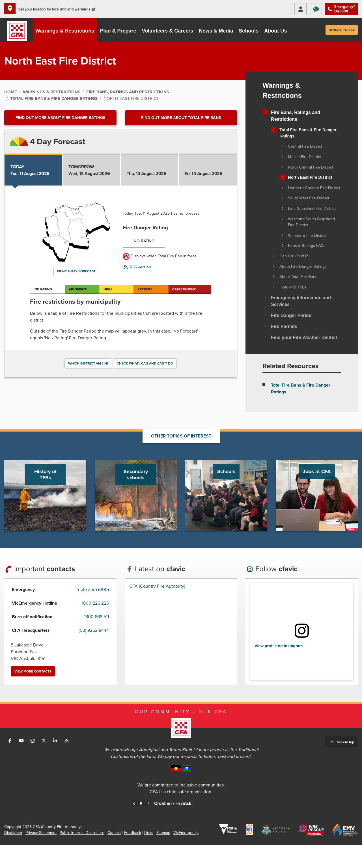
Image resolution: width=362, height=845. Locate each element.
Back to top (345, 742)
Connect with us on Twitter (44, 740)
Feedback (132, 832)
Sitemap (163, 832)
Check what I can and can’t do (145, 363)
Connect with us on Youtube (21, 740)
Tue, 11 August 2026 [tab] (29, 170)
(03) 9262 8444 (94, 630)
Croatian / (178, 803)
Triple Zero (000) (92, 589)
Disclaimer (13, 832)
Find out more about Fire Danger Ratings (60, 117)
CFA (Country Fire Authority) (157, 586)
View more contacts (32, 671)
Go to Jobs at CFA (317, 495)
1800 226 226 (95, 603)
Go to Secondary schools (136, 495)
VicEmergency (186, 832)
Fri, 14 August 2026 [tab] (204, 170)
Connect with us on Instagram (32, 740)
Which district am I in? (88, 363)
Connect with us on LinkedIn (55, 740)
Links (148, 832)
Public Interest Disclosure (82, 832)
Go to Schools (226, 495)
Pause (141, 803)
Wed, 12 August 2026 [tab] (89, 170)
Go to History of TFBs (45, 495)
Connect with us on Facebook (10, 740)
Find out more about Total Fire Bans (181, 117)
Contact (114, 832)
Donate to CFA (342, 30)
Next (148, 803)
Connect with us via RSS (66, 740)
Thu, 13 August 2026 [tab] (147, 170)
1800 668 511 (96, 617)
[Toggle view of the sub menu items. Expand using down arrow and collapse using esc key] (265, 112)
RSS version (140, 267)
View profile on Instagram (279, 646)
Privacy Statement (41, 832)
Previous (134, 803)
